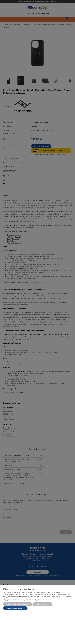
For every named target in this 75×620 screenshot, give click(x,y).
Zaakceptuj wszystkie (15, 608)
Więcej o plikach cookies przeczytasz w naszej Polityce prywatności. (25, 600)
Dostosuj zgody (42, 604)
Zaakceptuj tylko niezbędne (17, 604)
